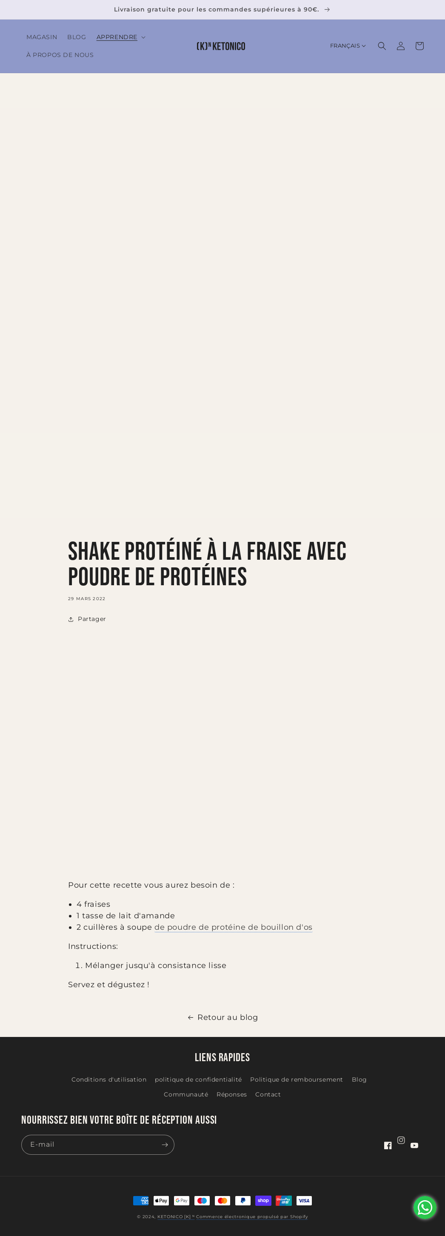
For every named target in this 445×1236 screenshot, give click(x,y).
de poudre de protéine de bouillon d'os (233, 927)
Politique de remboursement (296, 1079)
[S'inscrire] (164, 1145)
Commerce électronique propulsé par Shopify (252, 1216)
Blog (359, 1079)
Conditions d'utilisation (108, 1079)
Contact (268, 1094)
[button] (120, 37)
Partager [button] (87, 619)
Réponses (232, 1094)
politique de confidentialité (198, 1079)
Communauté (186, 1094)
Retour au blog (222, 1017)
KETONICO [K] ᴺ (176, 1216)
